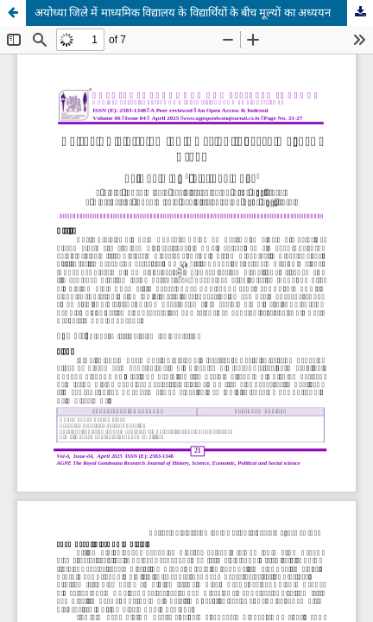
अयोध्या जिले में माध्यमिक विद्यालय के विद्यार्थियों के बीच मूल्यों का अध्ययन (183, 12)
